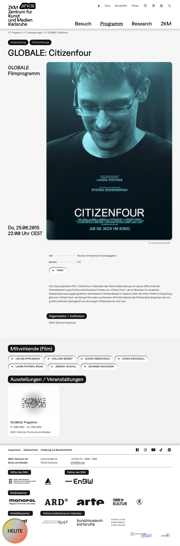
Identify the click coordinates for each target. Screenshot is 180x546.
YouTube (153, 450)
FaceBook (137, 450)
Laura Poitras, (29, 366)
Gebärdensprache (153, 5)
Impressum (14, 449)
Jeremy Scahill (65, 366)
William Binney (62, 358)
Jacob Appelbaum (28, 358)
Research (142, 24)
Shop (107, 5)
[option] (35, 411)
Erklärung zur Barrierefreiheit (56, 449)
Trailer (60, 270)
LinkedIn (169, 450)
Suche (169, 5)
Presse (135, 5)
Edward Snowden (101, 366)
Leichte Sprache (145, 5)
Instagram (145, 450)
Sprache (161, 5)
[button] (109, 151)
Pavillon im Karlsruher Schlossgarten (97, 255)
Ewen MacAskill (133, 358)
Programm (111, 24)
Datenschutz (31, 449)
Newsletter (121, 5)
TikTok (161, 450)
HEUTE (15, 531)
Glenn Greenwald (97, 358)
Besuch (83, 24)
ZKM (166, 24)
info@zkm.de (78, 462)
